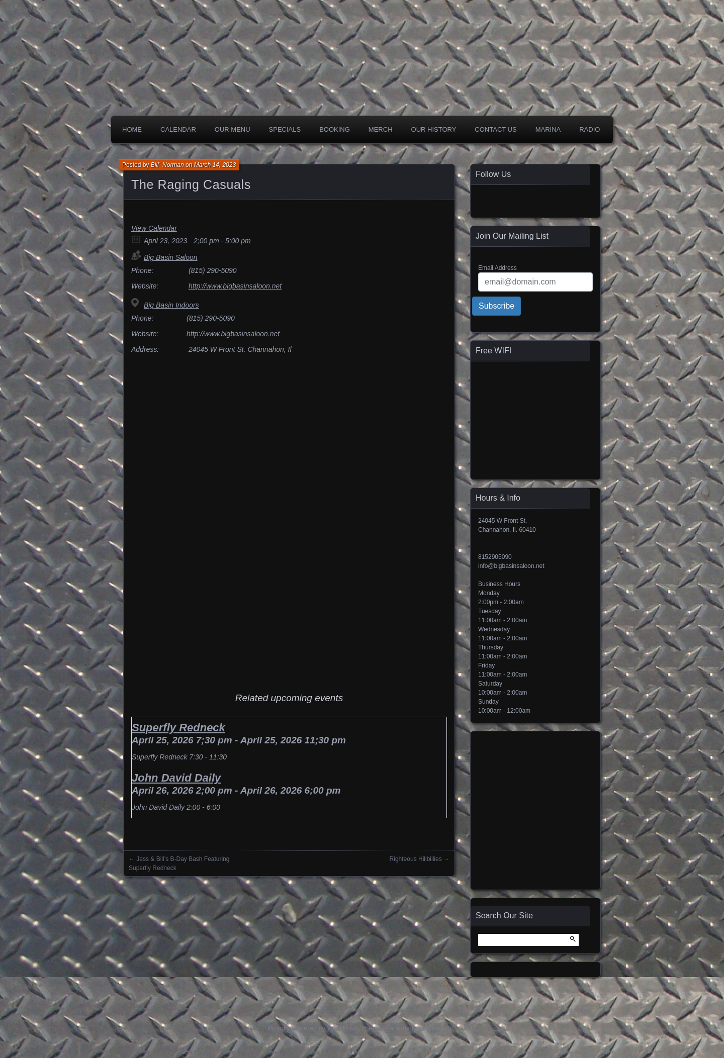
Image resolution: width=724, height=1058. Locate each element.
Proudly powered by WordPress (313, 1028)
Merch (381, 129)
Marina (548, 129)
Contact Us (495, 129)
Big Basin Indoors (171, 305)
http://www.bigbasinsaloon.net (235, 286)
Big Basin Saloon (171, 257)
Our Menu (232, 129)
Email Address (497, 267)
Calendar (178, 129)
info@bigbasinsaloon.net (511, 565)
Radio (589, 129)
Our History (434, 129)
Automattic (439, 1028)
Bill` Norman (167, 164)
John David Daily (176, 778)
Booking (334, 129)
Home (132, 129)
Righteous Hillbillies (416, 858)
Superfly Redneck (178, 727)
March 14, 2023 (215, 164)
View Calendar (154, 228)
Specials (285, 129)
